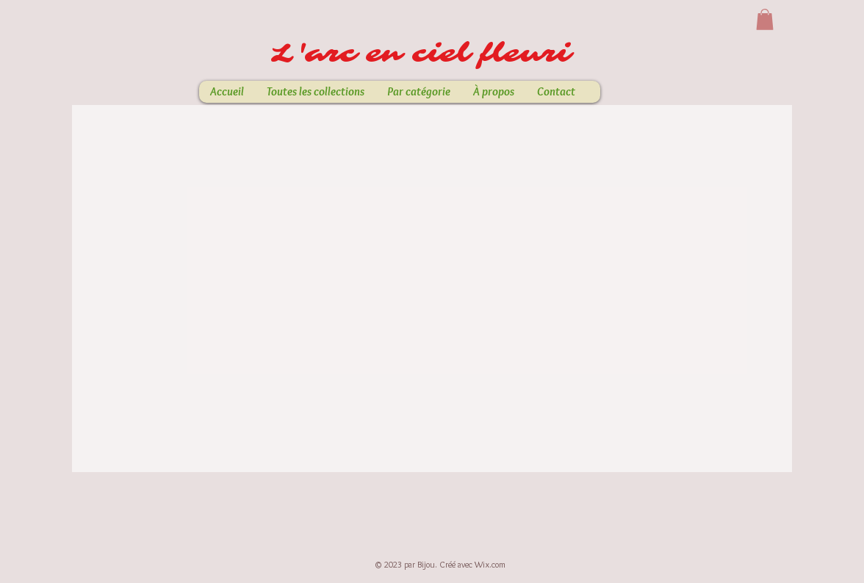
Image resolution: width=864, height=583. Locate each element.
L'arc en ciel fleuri (427, 53)
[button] (765, 19)
